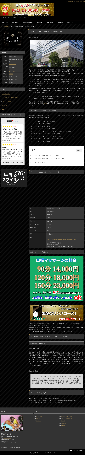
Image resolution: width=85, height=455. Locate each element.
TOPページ (5, 22)
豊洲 (45, 104)
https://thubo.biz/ (13, 71)
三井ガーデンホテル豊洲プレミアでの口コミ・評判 (48, 158)
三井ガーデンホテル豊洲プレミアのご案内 (46, 155)
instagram (63, 423)
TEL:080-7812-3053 (80, 1)
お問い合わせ (15, 22)
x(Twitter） (63, 425)
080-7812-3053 (12, 64)
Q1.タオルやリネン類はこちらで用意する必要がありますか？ (47, 398)
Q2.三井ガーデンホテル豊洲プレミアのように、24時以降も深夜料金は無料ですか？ (54, 400)
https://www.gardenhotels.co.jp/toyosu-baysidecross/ (61, 239)
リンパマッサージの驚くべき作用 (10, 97)
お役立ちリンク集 (6, 101)
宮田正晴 (11, 74)
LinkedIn (63, 421)
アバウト (38, 421)
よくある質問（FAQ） (40, 162)
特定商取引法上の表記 (66, 416)
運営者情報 (39, 416)
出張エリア (70, 22)
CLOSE (79, 150)
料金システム (50, 22)
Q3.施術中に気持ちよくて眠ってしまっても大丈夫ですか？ (47, 402)
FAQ (3, 109)
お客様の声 (5, 105)
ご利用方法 (60, 22)
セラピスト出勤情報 (27, 22)
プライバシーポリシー (66, 418)
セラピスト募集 (6, 94)
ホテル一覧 (39, 22)
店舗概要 (38, 418)
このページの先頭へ (77, 450)
